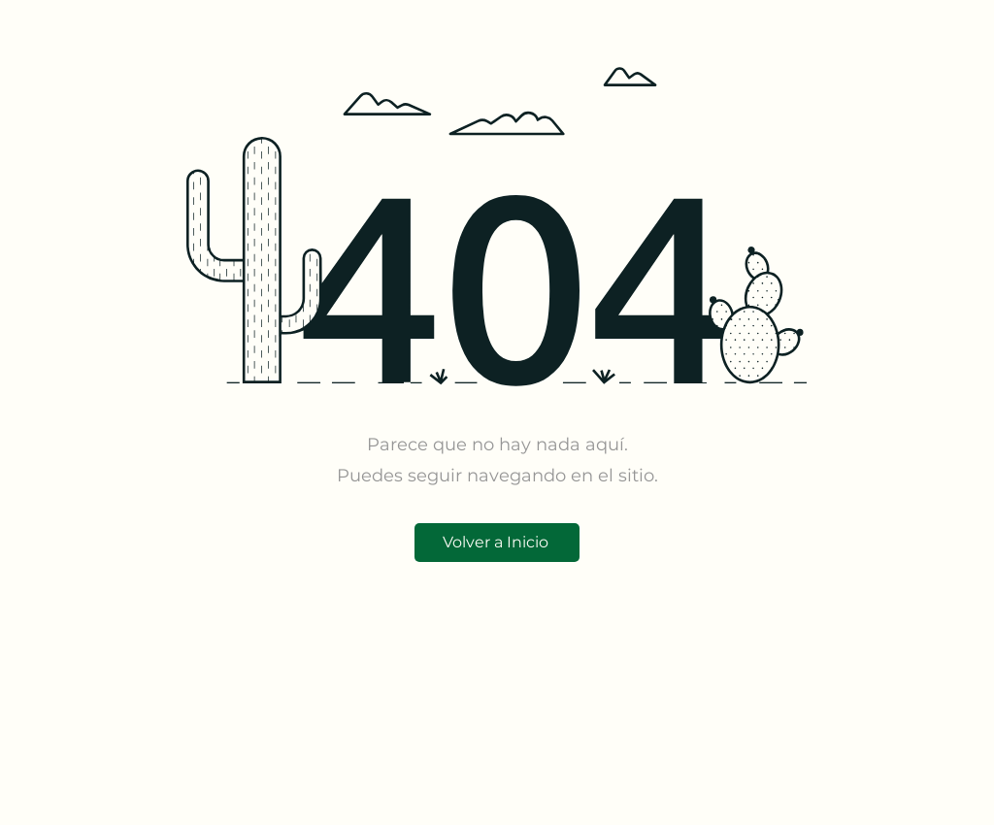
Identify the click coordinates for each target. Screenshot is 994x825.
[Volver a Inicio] (497, 542)
